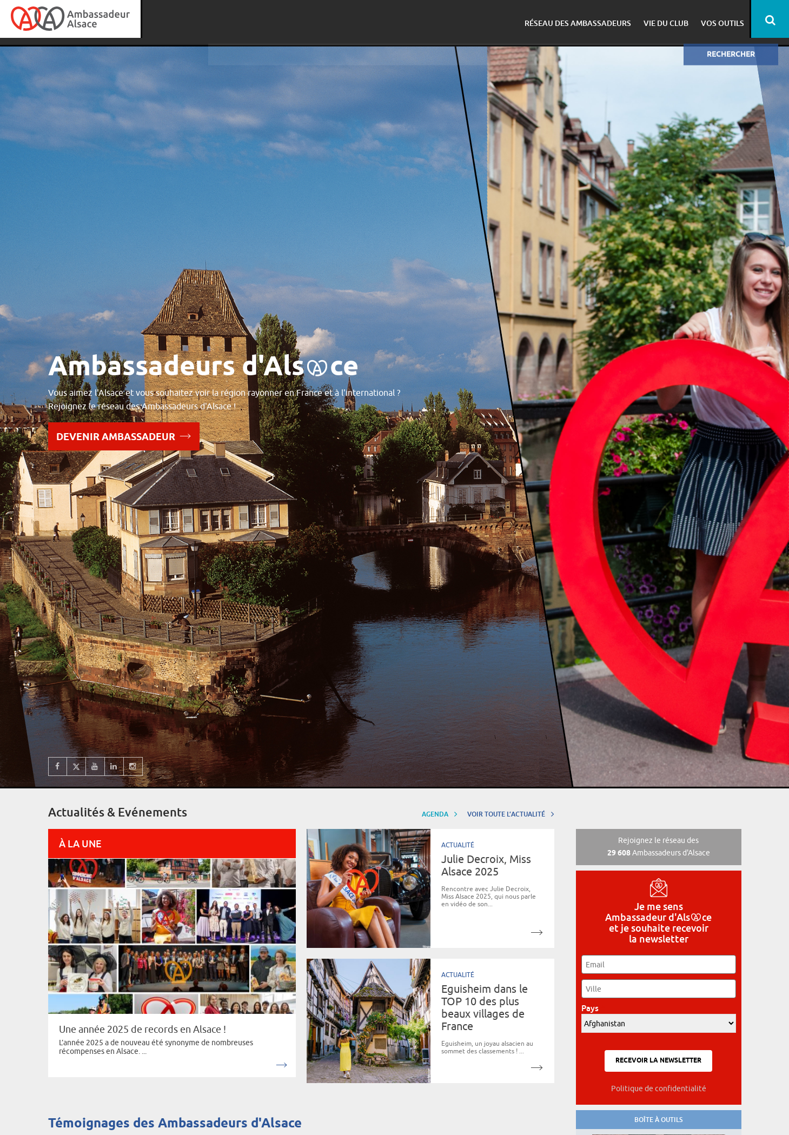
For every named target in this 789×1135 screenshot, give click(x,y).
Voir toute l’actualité (510, 813)
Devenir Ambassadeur (123, 435)
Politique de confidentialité (658, 1088)
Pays (593, 1008)
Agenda (440, 813)
